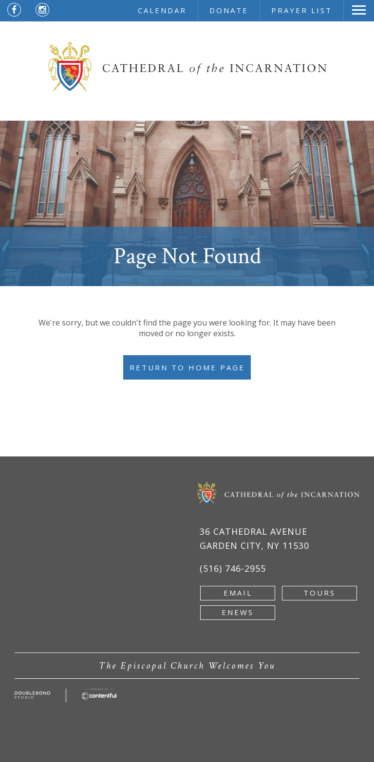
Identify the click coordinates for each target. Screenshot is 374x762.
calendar (162, 10)
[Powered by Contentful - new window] (99, 694)
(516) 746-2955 (233, 568)
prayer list (301, 10)
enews (238, 612)
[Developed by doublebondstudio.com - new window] (32, 696)
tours (319, 593)
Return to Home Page (187, 367)
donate (228, 10)
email (238, 593)
